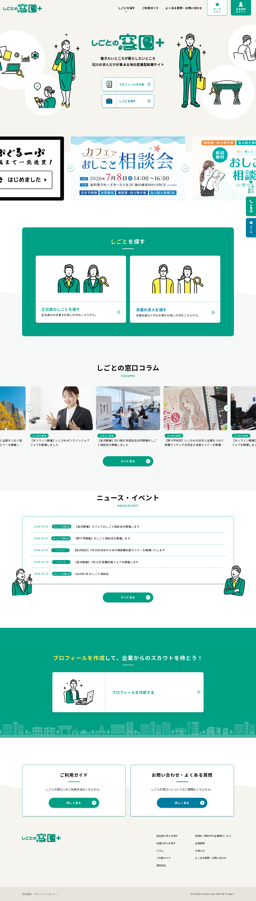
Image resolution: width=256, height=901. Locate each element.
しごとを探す (126, 8)
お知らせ (200, 850)
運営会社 (161, 865)
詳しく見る (81, 803)
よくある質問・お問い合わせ (183, 8)
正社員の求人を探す (167, 835)
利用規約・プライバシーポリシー (40, 894)
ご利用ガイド (150, 8)
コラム (160, 850)
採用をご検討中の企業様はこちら (213, 835)
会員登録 (200, 843)
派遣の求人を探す (166, 843)
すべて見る (135, 461)
